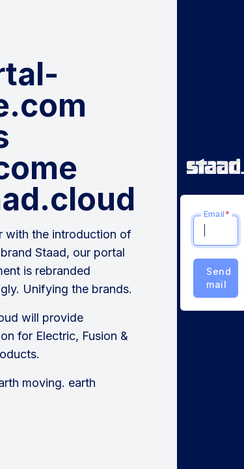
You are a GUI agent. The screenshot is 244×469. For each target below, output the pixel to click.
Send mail (219, 278)
